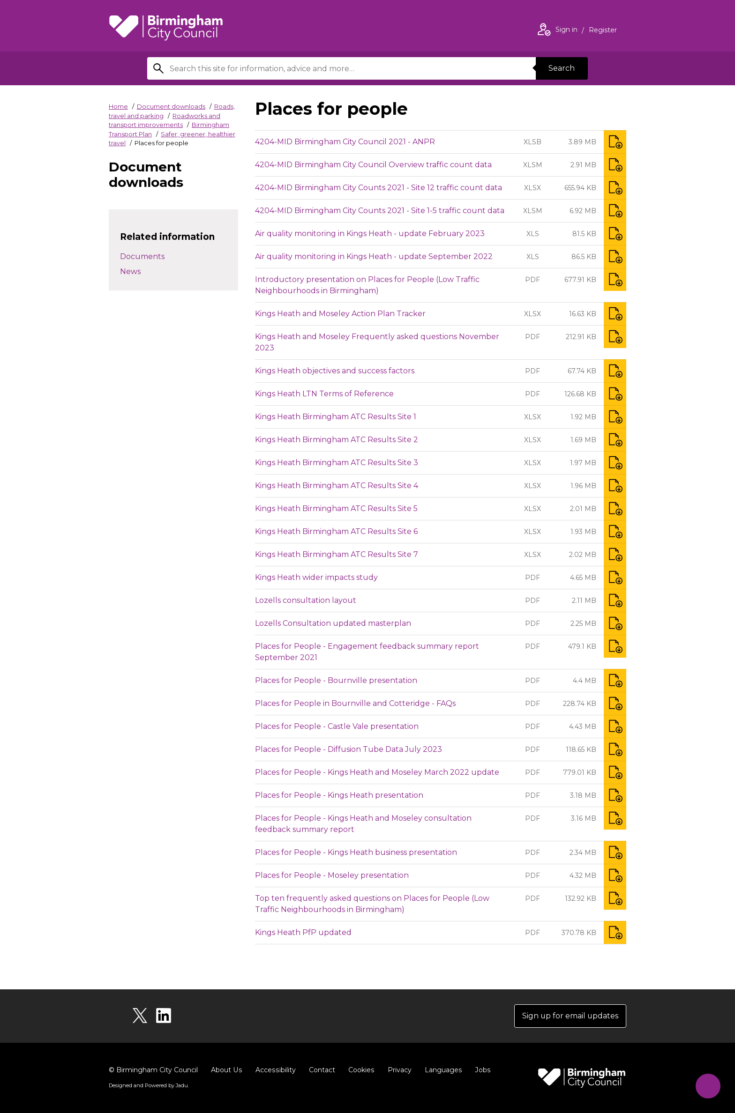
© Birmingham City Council (153, 1070)
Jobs (480, 1070)
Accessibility (274, 1070)
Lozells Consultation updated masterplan (333, 623)
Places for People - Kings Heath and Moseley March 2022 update (377, 772)
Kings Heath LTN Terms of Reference (324, 393)
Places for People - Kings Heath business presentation (356, 852)
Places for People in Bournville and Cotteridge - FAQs (355, 703)
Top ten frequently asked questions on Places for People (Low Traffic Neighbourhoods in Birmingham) (372, 904)
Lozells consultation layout (305, 600)
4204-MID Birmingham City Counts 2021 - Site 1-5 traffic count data (379, 210)
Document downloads (171, 106)
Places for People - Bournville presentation (336, 680)
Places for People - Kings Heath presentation (339, 795)
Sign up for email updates (569, 1015)
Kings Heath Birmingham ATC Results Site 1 (335, 416)
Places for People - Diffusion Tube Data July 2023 (348, 749)
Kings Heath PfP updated (303, 932)
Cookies (359, 1070)
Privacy (397, 1070)
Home (118, 106)
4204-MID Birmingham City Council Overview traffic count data (373, 164)
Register (603, 31)
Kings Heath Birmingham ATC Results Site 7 (336, 554)
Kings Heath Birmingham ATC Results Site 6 (336, 531)
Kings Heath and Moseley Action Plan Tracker (340, 313)
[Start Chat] (707, 1085)
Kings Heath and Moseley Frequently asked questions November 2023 (377, 342)
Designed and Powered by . (148, 1085)
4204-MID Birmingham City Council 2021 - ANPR (345, 141)
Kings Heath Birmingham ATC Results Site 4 (336, 485)
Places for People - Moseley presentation (332, 875)
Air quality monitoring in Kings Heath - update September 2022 (374, 256)
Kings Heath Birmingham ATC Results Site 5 (336, 508)
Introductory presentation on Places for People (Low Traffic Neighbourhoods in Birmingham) (367, 285)
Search (561, 68)
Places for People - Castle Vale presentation (337, 726)
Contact (320, 1070)
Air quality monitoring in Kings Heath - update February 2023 (370, 233)
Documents (142, 256)
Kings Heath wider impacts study (316, 577)
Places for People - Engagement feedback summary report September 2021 (367, 652)
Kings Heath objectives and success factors (334, 370)
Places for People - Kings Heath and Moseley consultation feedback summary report (363, 824)
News (130, 271)
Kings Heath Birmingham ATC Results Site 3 (336, 462)
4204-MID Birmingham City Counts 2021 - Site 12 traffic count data (378, 187)
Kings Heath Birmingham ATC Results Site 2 (336, 439)
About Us (226, 1070)
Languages (440, 1070)
